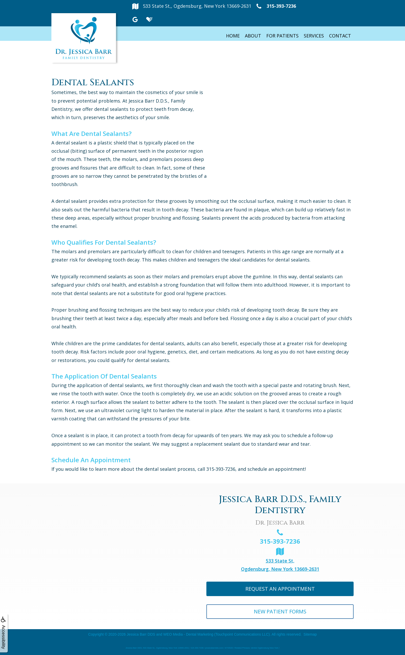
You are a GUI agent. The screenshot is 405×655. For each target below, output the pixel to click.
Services (314, 36)
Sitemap (310, 634)
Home (233, 36)
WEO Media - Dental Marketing (188, 634)
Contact (340, 36)
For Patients (282, 36)
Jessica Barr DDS (141, 634)
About (253, 36)
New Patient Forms (280, 611)
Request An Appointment (280, 588)
